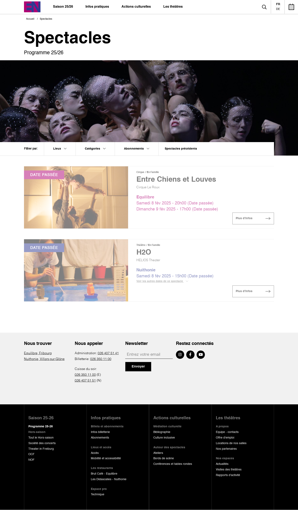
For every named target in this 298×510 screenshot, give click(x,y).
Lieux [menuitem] (59, 148)
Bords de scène (163, 458)
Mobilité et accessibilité (106, 458)
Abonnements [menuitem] (136, 148)
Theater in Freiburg (41, 448)
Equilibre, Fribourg (38, 353)
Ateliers (158, 453)
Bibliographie (161, 432)
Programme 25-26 (40, 426)
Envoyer (138, 366)
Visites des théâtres (229, 469)
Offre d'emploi (225, 437)
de (278, 9)
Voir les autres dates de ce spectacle (162, 281)
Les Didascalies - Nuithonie (108, 479)
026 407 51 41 (108, 353)
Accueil (30, 19)
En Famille (153, 172)
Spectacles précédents (181, 148)
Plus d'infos (244, 218)
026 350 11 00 (100, 359)
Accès (95, 453)
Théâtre (140, 245)
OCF (31, 454)
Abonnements (100, 437)
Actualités (222, 464)
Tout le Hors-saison (41, 437)
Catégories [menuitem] (95, 148)
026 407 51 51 (85, 380)
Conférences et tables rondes (172, 464)
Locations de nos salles (231, 443)
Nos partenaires (226, 448)
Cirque (140, 172)
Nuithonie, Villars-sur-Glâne (44, 359)
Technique (97, 494)
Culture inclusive (164, 437)
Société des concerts (42, 443)
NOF (31, 459)
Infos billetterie (100, 432)
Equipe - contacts (227, 432)
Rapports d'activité (228, 475)
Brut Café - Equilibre (104, 473)
